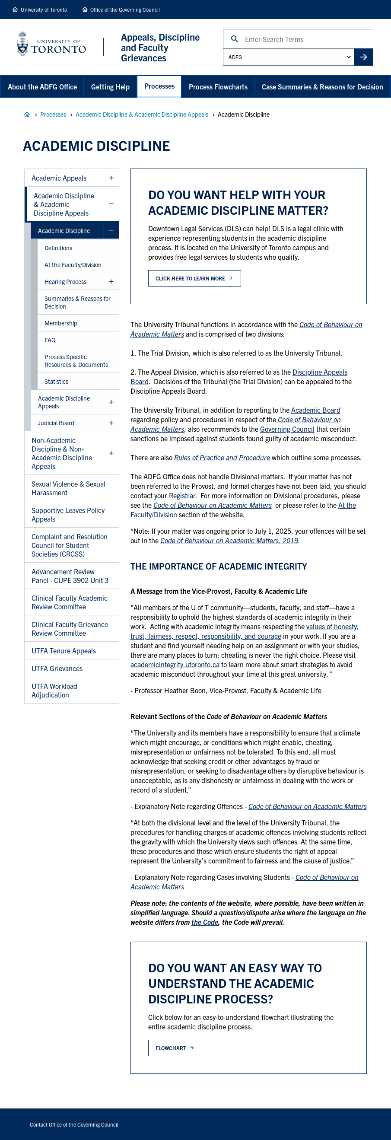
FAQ (50, 340)
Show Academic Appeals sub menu (111, 178)
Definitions (58, 248)
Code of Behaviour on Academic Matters (212, 504)
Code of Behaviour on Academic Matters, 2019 (229, 540)
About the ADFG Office (42, 86)
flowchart (171, 1047)
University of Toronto (44, 9)
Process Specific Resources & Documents (76, 360)
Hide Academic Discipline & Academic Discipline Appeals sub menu (111, 204)
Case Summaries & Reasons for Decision (322, 86)
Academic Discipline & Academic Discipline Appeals (142, 114)
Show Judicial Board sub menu (111, 422)
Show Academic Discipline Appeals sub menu (111, 402)
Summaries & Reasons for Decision (78, 302)
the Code (204, 921)
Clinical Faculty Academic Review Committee (70, 602)
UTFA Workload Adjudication (54, 690)
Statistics (56, 381)
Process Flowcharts (218, 86)
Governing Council (287, 428)
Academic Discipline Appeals (64, 402)
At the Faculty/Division (73, 264)
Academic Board (315, 409)
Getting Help (110, 86)
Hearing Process (65, 281)
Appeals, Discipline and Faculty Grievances (27, 114)
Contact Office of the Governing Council (74, 1124)
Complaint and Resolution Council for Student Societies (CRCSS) (70, 545)
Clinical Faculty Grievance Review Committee (70, 628)
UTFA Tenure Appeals (64, 650)
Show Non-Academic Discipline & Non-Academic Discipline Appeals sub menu (111, 453)
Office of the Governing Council (125, 9)
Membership (61, 323)
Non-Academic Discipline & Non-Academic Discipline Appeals (62, 453)
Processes (159, 85)
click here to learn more (190, 278)
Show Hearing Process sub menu (111, 281)
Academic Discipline (64, 230)
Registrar (182, 495)
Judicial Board (56, 423)
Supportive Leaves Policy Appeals (68, 514)
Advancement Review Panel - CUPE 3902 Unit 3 (70, 575)
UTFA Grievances (57, 668)
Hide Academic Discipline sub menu (111, 230)
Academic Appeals (59, 177)
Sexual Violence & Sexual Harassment (68, 488)
